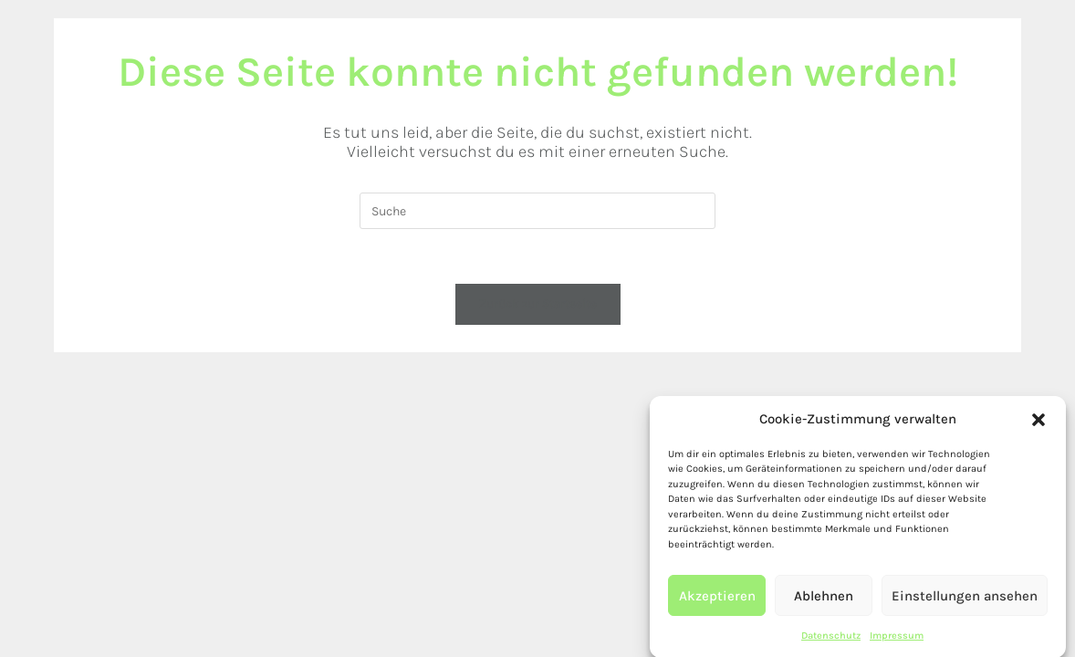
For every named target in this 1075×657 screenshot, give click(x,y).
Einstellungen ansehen (965, 602)
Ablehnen (823, 602)
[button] (1038, 426)
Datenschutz (831, 643)
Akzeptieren (717, 602)
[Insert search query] (537, 211)
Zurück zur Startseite (538, 303)
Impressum (897, 643)
